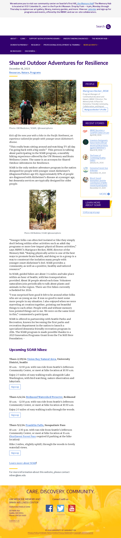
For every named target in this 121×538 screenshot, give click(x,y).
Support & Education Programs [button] (45, 39)
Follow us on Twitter (60, 508)
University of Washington (72, 525)
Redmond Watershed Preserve (44, 397)
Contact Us (14, 521)
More (104, 193)
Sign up (15, 387)
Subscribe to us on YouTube (71, 508)
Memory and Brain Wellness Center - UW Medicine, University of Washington (77, 26)
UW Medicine (37, 525)
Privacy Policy (33, 533)
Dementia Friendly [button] (19, 45)
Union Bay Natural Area (41, 359)
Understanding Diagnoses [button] (76, 39)
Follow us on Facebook (49, 508)
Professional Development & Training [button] (62, 45)
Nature (25, 72)
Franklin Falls (34, 425)
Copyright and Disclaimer (83, 533)
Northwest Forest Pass (23, 436)
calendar (92, 9)
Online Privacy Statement (62, 533)
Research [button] (36, 45)
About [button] (14, 39)
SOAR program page (91, 212)
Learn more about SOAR (22, 463)
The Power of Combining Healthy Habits (97, 157)
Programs (35, 72)
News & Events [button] (91, 45)
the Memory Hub (85, 3)
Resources (14, 72)
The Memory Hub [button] (100, 39)
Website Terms (46, 533)
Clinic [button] (23, 39)
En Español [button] (31, 51)
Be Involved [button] (16, 51)
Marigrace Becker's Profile (95, 110)
